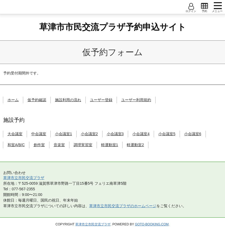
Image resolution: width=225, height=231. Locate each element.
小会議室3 (115, 134)
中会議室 (38, 134)
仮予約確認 (36, 100)
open (204, 6)
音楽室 (59, 145)
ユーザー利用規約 (136, 100)
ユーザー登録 (101, 100)
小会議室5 (166, 134)
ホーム (13, 100)
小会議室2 (89, 134)
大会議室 (14, 134)
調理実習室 (83, 145)
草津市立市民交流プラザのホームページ (122, 206)
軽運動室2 (135, 145)
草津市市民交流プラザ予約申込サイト (112, 27)
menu (218, 5)
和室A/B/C (16, 145)
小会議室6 (192, 134)
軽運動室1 (109, 145)
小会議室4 (140, 134)
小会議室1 (63, 134)
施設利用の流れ (68, 100)
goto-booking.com (151, 224)
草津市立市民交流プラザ (23, 178)
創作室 (39, 145)
